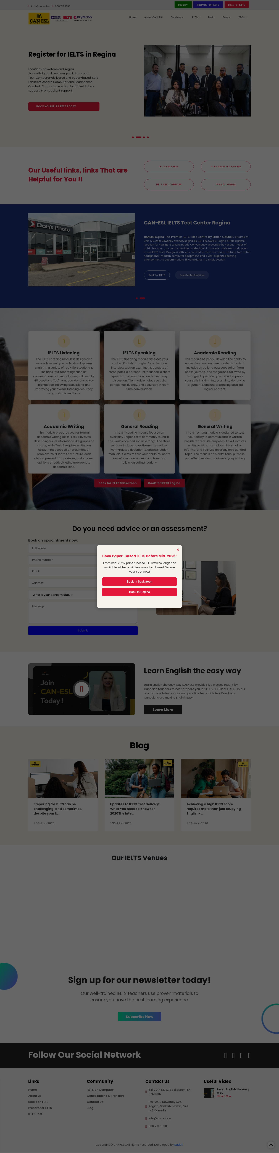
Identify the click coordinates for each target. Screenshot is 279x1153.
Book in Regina (139, 591)
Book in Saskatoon (139, 581)
